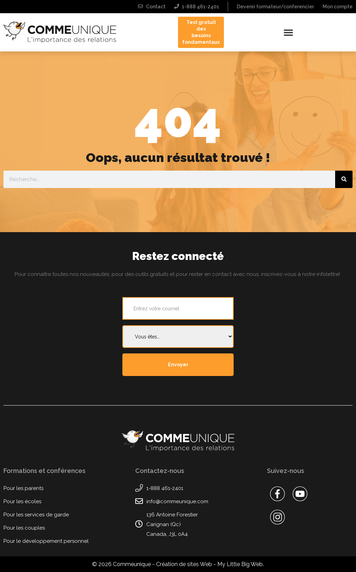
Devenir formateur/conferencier (275, 6)
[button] (288, 32)
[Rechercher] (344, 179)
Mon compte (338, 6)
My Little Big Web (240, 564)
